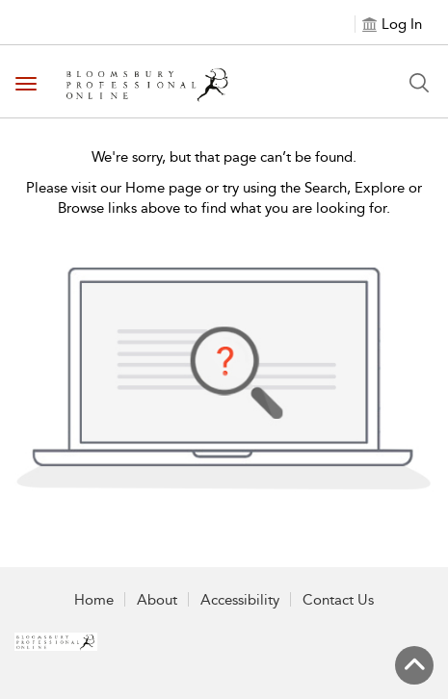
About (157, 599)
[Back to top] (414, 665)
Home (94, 599)
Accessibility (239, 599)
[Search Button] (419, 82)
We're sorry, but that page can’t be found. (224, 157)
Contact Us (338, 599)
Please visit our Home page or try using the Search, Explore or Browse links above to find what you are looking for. (224, 198)
